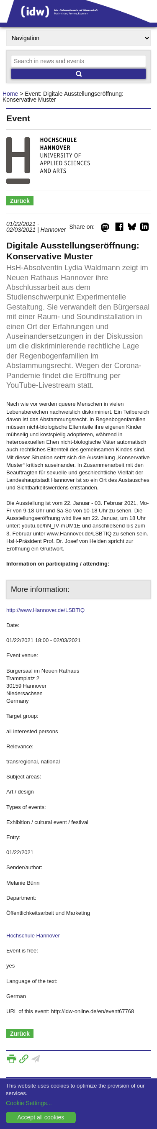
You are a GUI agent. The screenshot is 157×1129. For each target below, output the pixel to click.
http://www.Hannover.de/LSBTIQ (45, 610)
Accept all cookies (40, 1117)
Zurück (20, 200)
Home (10, 93)
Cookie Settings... (29, 1103)
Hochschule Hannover (33, 935)
